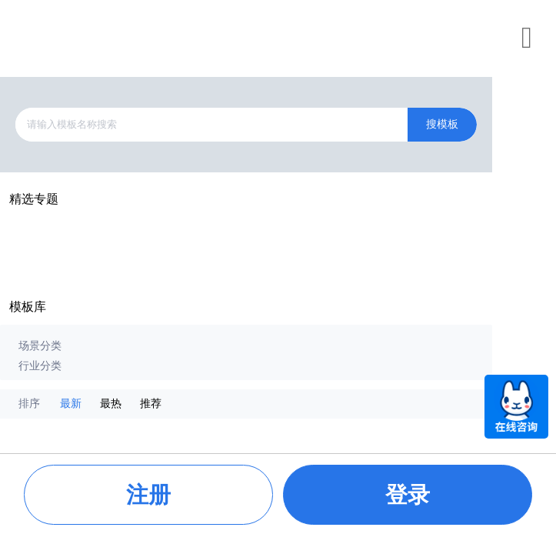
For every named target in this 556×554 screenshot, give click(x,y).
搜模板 (442, 124)
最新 (71, 403)
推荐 (150, 403)
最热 (111, 403)
